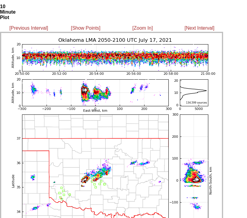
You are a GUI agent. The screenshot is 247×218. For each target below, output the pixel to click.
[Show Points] (85, 28)
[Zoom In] (142, 28)
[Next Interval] (200, 28)
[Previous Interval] (28, 28)
